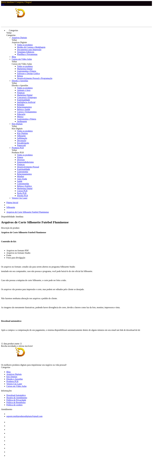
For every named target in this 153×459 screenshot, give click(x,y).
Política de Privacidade (16, 400)
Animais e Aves (23, 90)
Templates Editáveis (25, 52)
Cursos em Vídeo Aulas (22, 59)
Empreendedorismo (25, 162)
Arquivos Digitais (19, 37)
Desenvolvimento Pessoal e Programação (34, 78)
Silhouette (21, 136)
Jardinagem (22, 121)
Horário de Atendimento (16, 397)
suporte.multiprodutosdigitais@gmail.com (24, 416)
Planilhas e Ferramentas (27, 54)
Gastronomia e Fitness (26, 71)
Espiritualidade (23, 100)
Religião (20, 104)
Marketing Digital (24, 69)
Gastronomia (22, 172)
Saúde (19, 181)
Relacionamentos (24, 107)
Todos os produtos (25, 45)
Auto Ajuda (22, 179)
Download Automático (16, 395)
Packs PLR (22, 193)
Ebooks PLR (22, 195)
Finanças (21, 93)
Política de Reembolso (16, 402)
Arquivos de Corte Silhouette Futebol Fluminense (27, 212)
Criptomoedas (23, 183)
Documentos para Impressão (29, 49)
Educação (21, 114)
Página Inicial (12, 202)
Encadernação (23, 143)
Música (20, 116)
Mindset (20, 176)
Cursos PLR (22, 191)
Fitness (20, 157)
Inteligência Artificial (26, 102)
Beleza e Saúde (23, 109)
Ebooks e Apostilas (20, 81)
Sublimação (22, 138)
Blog (14, 57)
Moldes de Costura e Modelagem (31, 47)
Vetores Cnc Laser (19, 198)
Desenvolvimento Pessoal (28, 167)
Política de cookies (14, 405)
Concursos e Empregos (27, 97)
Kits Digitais (17, 124)
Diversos (21, 160)
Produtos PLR (18, 148)
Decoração (21, 140)
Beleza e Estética (24, 186)
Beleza (20, 76)
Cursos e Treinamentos (27, 112)
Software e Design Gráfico (28, 73)
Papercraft (21, 145)
